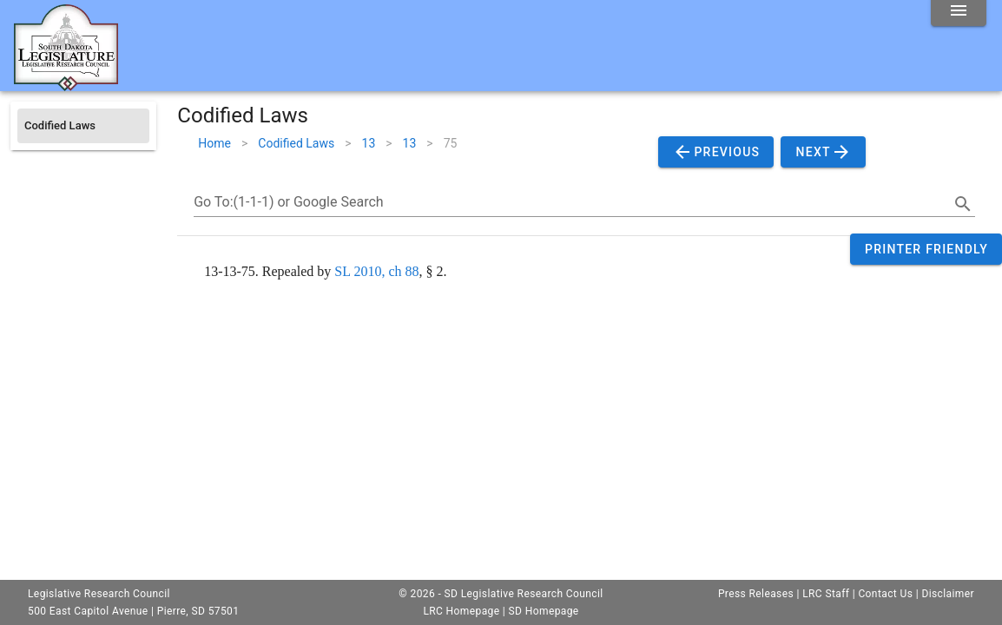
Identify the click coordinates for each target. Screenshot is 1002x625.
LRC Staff (825, 594)
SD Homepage (544, 611)
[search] (963, 204)
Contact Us (885, 594)
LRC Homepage (461, 611)
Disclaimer (947, 594)
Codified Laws (296, 143)
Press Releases (756, 594)
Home (214, 143)
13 (369, 143)
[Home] (66, 84)
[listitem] (83, 126)
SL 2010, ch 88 (376, 271)
